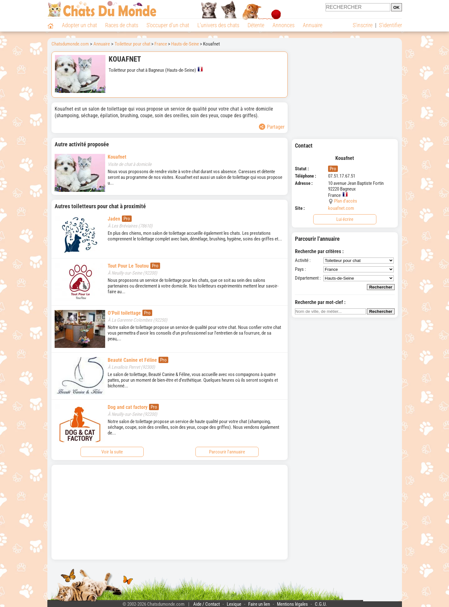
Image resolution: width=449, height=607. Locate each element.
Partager (271, 127)
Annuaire (312, 25)
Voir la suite (112, 452)
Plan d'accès (345, 201)
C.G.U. (321, 604)
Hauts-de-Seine (185, 44)
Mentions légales (292, 604)
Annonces (283, 25)
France (160, 44)
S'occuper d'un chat (168, 25)
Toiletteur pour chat (132, 44)
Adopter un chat (79, 25)
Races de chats (121, 25)
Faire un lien (259, 604)
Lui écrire (344, 219)
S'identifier (390, 25)
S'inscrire (363, 25)
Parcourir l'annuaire (227, 452)
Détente (256, 25)
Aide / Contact (206, 604)
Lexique (234, 604)
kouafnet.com (341, 208)
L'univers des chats (218, 25)
